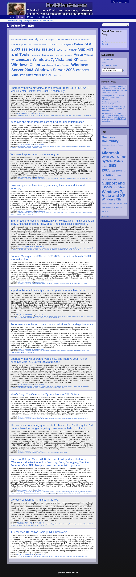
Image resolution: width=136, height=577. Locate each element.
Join (120, 2)
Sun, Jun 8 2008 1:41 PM (25, 384)
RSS (52, 21)
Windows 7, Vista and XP (113, 194)
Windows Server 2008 (55, 70)
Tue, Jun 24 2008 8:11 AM (25, 349)
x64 (59, 75)
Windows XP (36, 21)
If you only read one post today (80, 39)
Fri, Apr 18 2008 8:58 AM (24, 451)
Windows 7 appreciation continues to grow (111, 103)
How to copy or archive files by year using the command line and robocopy (113, 108)
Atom (104, 62)
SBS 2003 (21, 248)
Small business (109, 179)
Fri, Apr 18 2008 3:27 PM (24, 417)
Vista (122, 187)
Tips (115, 187)
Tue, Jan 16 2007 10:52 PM (25, 555)
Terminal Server (36, 55)
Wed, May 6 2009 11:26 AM (25, 211)
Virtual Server (59, 55)
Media (30, 17)
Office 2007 (109, 156)
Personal (104, 166)
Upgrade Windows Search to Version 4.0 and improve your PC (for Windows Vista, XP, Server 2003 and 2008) (49, 360)
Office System (66, 44)
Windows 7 (23, 59)
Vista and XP (80, 115)
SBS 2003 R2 (117, 171)
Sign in (115, 2)
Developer (106, 145)
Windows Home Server (56, 65)
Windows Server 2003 (108, 203)
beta (12, 39)
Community (110, 141)
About (104, 41)
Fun (109, 149)
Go (124, 70)
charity (24, 39)
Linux (29, 45)
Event (104, 149)
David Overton (39, 114)
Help (125, 2)
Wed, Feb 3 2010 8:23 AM (25, 177)
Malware (35, 45)
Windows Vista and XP (36, 74)
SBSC (110, 174)
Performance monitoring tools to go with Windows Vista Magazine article (52, 324)
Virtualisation (68, 55)
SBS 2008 (48, 49)
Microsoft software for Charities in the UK (34, 499)
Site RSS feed (43, 17)
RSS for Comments (109, 65)
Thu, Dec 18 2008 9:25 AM (25, 246)
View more (105, 216)
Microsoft (45, 21)
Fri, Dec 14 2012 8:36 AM (25, 114)
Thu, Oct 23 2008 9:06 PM (25, 315)
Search (65, 50)
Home (11, 17)
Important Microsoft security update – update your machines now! (48, 290)
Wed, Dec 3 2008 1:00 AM (25, 282)
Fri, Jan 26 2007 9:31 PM (25, 522)
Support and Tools (113, 185)
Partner (118, 161)
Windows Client (113, 199)
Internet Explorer (19, 44)
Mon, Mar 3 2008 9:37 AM (25, 490)
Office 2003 (42, 45)
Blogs (20, 17)
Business (108, 137)
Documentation (117, 145)
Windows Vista (70, 115)
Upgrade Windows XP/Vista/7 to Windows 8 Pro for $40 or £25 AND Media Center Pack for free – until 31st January (114, 89)
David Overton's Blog (14, 21)
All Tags (27, 21)
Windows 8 (83, 60)
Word (55, 75)
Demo (42, 39)
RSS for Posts (107, 60)
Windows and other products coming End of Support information (113, 97)
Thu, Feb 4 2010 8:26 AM (25, 144)
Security (118, 175)
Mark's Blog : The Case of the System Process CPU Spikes (45, 394)
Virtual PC (50, 55)
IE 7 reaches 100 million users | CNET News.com (39, 532)
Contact (105, 44)
